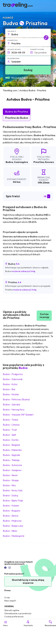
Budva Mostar (11, 394)
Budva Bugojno (11, 510)
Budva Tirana (10, 419)
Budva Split (9, 434)
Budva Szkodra (11, 404)
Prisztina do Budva (16, 118)
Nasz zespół (10, 600)
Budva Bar (9, 389)
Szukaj (28, 70)
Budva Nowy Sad (12, 490)
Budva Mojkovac (12, 520)
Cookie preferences (14, 616)
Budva (9, 162)
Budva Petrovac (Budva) (16, 399)
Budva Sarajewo (12, 470)
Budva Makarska (12, 449)
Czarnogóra (21, 162)
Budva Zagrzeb (11, 454)
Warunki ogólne (11, 610)
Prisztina (38, 162)
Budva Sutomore (12, 465)
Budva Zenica (10, 515)
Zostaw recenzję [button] (44, 316)
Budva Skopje (11, 480)
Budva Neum (10, 475)
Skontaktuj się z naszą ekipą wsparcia (28, 581)
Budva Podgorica (13, 374)
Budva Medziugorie (13, 535)
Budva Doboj (10, 495)
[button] (28, 33)
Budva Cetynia (11, 424)
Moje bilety (28, 623)
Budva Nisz (9, 485)
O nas (7, 597)
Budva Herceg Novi (13, 409)
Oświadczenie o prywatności (17, 613)
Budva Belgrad (11, 444)
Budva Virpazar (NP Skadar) (18, 414)
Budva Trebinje (11, 460)
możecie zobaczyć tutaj (23, 271)
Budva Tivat (10, 429)
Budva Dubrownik (13, 379)
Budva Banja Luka (13, 525)
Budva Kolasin (11, 505)
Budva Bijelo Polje (13, 500)
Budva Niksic (10, 530)
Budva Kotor (10, 384)
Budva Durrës (11, 439)
